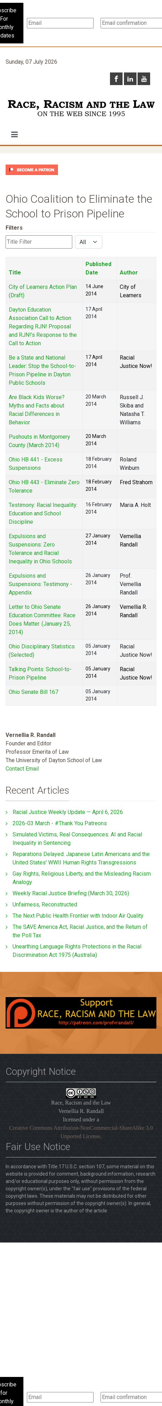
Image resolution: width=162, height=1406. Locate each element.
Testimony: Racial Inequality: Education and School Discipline (43, 513)
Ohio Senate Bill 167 (33, 692)
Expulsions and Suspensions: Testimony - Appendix (40, 584)
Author (129, 272)
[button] (14, 134)
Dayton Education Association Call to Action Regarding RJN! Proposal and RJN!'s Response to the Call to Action (43, 326)
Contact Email (22, 768)
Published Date (98, 268)
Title (15, 272)
